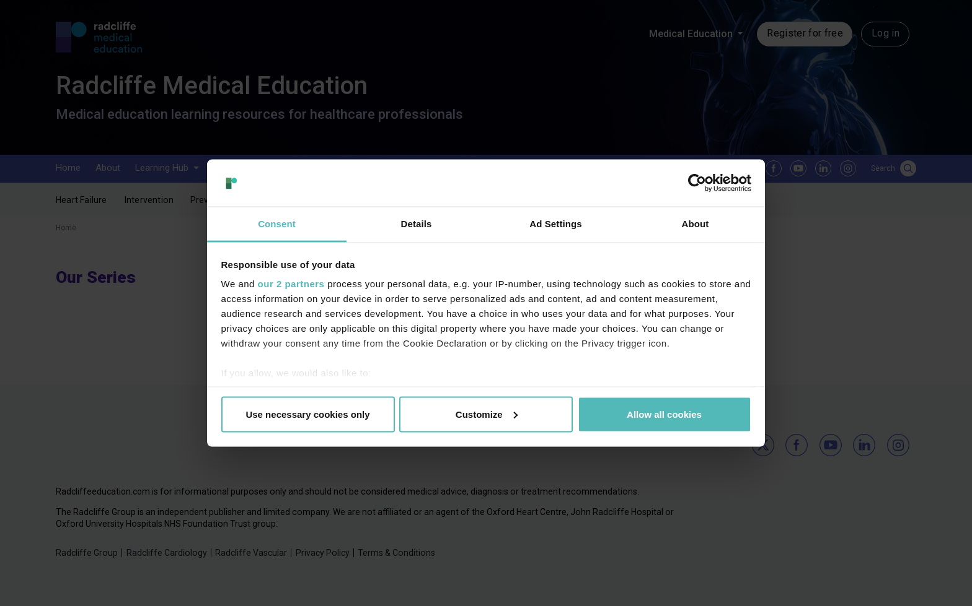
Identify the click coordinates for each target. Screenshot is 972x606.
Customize (487, 414)
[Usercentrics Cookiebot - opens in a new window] (697, 182)
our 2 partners (291, 284)
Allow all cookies (664, 414)
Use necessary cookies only (307, 414)
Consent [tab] (277, 224)
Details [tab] (416, 224)
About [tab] (695, 224)
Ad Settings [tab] (555, 224)
